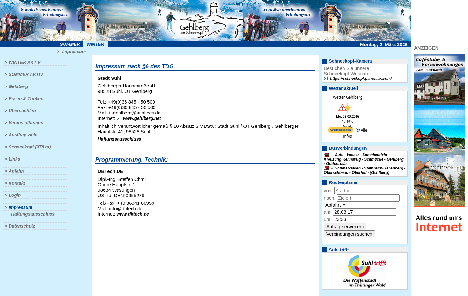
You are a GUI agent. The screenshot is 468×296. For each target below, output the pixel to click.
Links (14, 159)
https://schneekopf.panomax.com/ (361, 78)
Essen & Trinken (26, 98)
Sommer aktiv (26, 74)
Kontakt (17, 183)
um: (328, 219)
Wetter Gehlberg (347, 97)
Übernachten (22, 110)
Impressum (74, 51)
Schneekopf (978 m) (30, 146)
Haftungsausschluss (33, 214)
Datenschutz (22, 226)
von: (328, 190)
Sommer (70, 44)
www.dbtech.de (133, 214)
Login (15, 195)
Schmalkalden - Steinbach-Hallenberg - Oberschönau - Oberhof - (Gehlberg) (364, 170)
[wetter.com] (340, 131)
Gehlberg (18, 86)
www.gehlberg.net (142, 118)
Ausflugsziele (23, 134)
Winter (95, 44)
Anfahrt (16, 171)
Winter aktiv (25, 62)
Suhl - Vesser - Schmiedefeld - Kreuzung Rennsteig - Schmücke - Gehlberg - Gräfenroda (364, 159)
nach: (330, 198)
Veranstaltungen (26, 122)
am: (328, 212)
